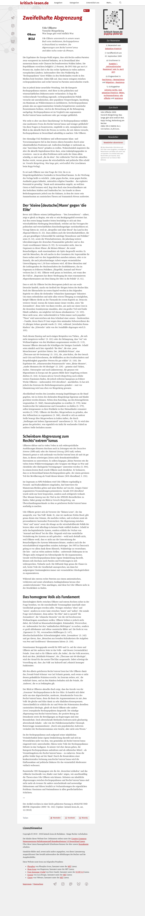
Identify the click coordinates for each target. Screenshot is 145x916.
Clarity (30, 877)
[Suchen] (120, 2)
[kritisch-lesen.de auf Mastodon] (13, 34)
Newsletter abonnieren (113, 142)
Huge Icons (31, 869)
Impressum (27, 884)
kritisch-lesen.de (34, 3)
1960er (121, 93)
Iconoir (30, 875)
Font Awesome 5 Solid (36, 872)
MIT (69, 866)
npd (120, 90)
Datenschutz (38, 884)
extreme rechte (110, 90)
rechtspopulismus (111, 95)
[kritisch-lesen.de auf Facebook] (13, 49)
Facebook (70, 818)
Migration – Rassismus (115, 82)
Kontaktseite (83, 844)
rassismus (119, 98)
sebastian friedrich (110, 93)
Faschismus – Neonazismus (113, 79)
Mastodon (55, 818)
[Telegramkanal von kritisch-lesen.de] (13, 18)
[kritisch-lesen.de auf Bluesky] (13, 41)
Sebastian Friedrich (113, 49)
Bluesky (83, 818)
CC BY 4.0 (80, 872)
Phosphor (31, 866)
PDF (86, 10)
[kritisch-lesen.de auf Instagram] (13, 26)
